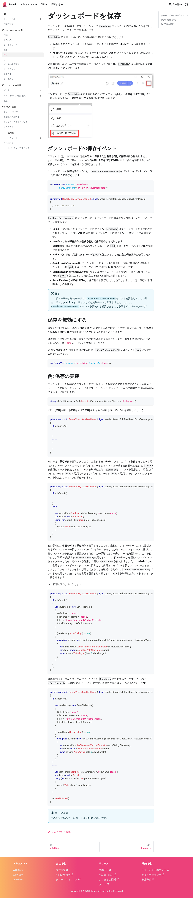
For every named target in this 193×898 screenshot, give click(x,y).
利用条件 (148, 879)
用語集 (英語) (107, 874)
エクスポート (9, 74)
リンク (6, 59)
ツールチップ (9, 127)
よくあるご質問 (109, 879)
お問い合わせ (64, 874)
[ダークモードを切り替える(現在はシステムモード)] (186, 4)
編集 (6, 50)
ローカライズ (9, 69)
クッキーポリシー (153, 874)
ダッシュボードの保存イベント (174, 15)
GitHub (89, 818)
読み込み (7, 40)
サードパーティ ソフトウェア (17, 148)
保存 (6, 54)
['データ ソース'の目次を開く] (40, 90)
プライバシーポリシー (155, 869)
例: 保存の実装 (167, 24)
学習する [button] (55, 4)
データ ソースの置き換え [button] (15, 96)
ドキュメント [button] (27, 4)
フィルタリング (10, 45)
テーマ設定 (8, 79)
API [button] (43, 4)
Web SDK (18, 869)
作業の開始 (8, 24)
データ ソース (10, 90)
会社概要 (62, 869)
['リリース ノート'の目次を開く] (40, 138)
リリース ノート (11, 138)
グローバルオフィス (68, 879)
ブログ (104, 884)
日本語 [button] (174, 4)
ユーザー (18, 879)
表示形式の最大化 (11, 117)
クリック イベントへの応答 (16, 122)
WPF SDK (18, 874)
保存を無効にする (169, 20)
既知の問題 (8, 143)
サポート (105, 869)
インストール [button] (9, 19)
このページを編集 (59, 831)
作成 (6, 35)
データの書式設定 (11, 64)
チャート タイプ (11, 112)
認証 (6, 101)
